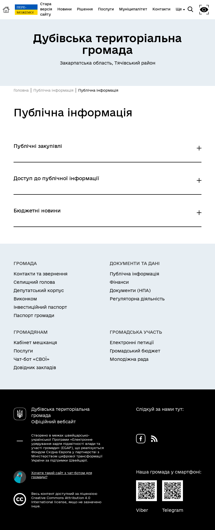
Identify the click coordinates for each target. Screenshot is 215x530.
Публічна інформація (53, 90)
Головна (21, 90)
